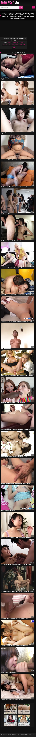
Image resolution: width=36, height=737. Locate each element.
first (21, 44)
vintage (5, 44)
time (14, 47)
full (24, 44)
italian (16, 44)
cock (9, 44)
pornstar (21, 42)
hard (13, 44)
